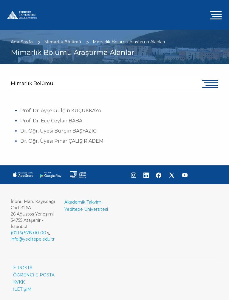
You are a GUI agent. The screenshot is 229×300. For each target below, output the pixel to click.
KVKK (19, 282)
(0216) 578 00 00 (30, 233)
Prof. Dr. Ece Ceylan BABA (51, 121)
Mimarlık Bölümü (32, 83)
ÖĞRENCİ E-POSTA (34, 275)
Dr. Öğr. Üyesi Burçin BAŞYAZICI (59, 131)
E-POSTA (23, 267)
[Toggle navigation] (216, 15)
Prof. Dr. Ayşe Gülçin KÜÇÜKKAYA (60, 110)
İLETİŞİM (22, 289)
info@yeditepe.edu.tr (33, 239)
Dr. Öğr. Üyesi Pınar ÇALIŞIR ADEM (61, 141)
